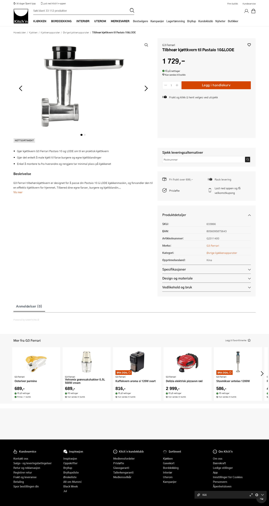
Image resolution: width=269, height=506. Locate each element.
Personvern (220, 482)
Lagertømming (175, 21)
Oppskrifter (70, 463)
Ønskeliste (70, 477)
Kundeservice (249, 3)
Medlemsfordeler (124, 458)
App (215, 472)
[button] (249, 44)
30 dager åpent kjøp (24, 3)
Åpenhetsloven (222, 486)
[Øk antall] (177, 85)
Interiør (167, 472)
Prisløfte (174, 190)
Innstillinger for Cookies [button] (228, 477)
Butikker (233, 21)
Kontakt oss (20, 458)
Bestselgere (140, 21)
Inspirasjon (70, 458)
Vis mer (17, 192)
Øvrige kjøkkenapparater (76, 32)
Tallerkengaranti (123, 472)
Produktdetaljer (174, 214)
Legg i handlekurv (216, 84)
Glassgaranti (121, 468)
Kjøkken (33, 32)
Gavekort (168, 463)
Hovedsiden (19, 32)
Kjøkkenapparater (50, 32)
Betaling (18, 482)
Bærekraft (219, 463)
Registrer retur (22, 472)
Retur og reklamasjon (26, 468)
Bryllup (191, 21)
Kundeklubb (205, 21)
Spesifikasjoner (174, 269)
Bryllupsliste (71, 472)
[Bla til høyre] (145, 88)
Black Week (70, 486)
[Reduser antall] (165, 85)
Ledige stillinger (223, 468)
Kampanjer (157, 21)
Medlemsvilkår (122, 477)
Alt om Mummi (72, 482)
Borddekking (171, 468)
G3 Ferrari (168, 45)
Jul (65, 491)
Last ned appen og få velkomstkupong (228, 190)
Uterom (168, 477)
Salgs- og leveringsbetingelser (32, 463)
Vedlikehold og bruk (177, 287)
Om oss (217, 458)
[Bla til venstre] (20, 88)
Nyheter (220, 21)
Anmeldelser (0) (29, 306)
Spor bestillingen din (26, 486)
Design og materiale (177, 278)
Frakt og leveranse (25, 477)
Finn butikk (232, 3)
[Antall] (171, 85)
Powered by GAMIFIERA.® (26, 319)
